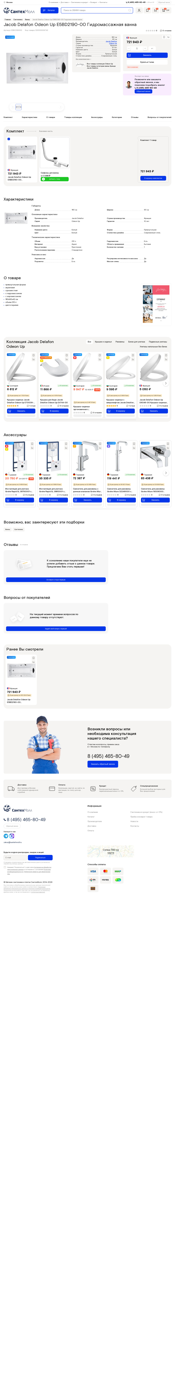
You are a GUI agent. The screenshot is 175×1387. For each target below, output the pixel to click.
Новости (134, 821)
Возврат (93, 2)
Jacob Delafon (111, 41)
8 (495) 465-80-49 (136, 2)
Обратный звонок (164, 2)
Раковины (120, 342)
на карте (113, 851)
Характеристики (29, 117)
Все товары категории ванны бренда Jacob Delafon (101, 67)
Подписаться (40, 858)
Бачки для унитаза (136, 342)
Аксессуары (97, 117)
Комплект (8, 117)
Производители (95, 821)
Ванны (7, 529)
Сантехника (18, 529)
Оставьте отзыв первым (55, 580)
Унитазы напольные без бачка (153, 347)
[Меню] (49, 10)
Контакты (103, 2)
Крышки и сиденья (103, 342)
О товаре (50, 117)
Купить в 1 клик (147, 62)
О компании (53, 2)
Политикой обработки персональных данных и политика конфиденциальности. (27, 888)
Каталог (91, 817)
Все (89, 342)
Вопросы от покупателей (159, 117)
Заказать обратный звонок (103, 764)
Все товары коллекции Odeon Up (100, 64)
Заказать (139, 55)
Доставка (65, 2)
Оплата (91, 830)
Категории (117, 117)
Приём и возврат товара (141, 817)
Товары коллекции (73, 117)
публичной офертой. (38, 892)
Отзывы (134, 117)
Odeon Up (113, 44)
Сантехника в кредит (79, 2)
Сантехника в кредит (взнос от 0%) (146, 812)
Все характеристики (83, 59)
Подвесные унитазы (158, 342)
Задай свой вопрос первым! (56, 629)
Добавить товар (51, 179)
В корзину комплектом (153, 178)
